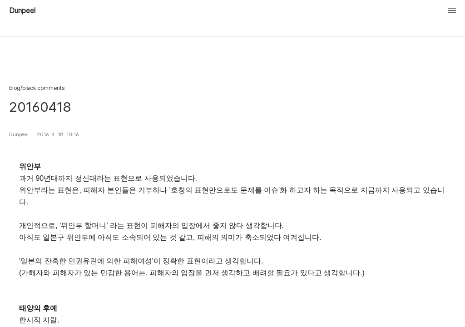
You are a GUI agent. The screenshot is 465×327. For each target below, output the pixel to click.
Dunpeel (22, 11)
